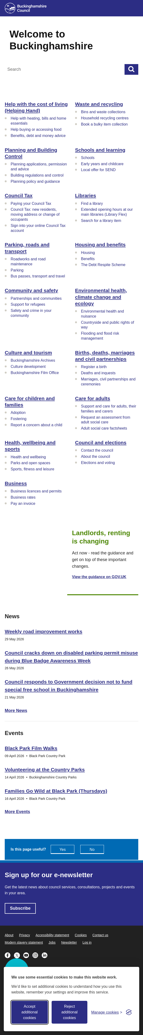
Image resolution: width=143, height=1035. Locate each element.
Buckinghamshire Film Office (35, 373)
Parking (17, 270)
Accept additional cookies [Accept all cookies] (30, 1012)
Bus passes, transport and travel (38, 276)
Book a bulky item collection (104, 124)
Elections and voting (98, 463)
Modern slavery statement (24, 942)
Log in (86, 942)
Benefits (88, 259)
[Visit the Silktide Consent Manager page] (129, 1012)
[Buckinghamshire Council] (26, 8)
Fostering (19, 419)
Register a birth (94, 367)
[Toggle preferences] (106, 1012)
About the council (95, 456)
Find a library (92, 203)
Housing (88, 253)
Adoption (18, 413)
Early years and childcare (102, 164)
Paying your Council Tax (31, 203)
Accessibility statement (52, 935)
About (9, 935)
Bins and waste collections (103, 112)
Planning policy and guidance (35, 181)
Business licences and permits (36, 491)
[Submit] (131, 69)
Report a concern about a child (36, 425)
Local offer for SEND (98, 170)
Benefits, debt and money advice (38, 136)
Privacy (24, 935)
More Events (17, 811)
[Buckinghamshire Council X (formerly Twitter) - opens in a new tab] (18, 955)
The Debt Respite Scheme (103, 265)
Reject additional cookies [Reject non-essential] (69, 1012)
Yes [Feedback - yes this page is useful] (62, 850)
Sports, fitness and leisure (32, 469)
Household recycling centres (105, 118)
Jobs (52, 942)
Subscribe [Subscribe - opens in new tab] (20, 908)
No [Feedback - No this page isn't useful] (92, 850)
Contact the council (97, 450)
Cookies (81, 935)
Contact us (100, 935)
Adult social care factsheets (104, 428)
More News (16, 710)
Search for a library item (101, 221)
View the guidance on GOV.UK (99, 577)
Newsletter (69, 942)
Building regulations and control (37, 175)
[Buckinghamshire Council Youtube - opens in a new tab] (27, 955)
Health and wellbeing (28, 457)
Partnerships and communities (36, 298)
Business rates (23, 497)
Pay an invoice (23, 503)
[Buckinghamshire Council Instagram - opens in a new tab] (37, 955)
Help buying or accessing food (36, 129)
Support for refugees (28, 304)
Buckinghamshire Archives (33, 360)
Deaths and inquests (98, 373)
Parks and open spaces (30, 463)
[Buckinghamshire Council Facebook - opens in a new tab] (9, 955)
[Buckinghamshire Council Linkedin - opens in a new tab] (46, 955)
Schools (87, 158)
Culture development (28, 367)
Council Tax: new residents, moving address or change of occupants (35, 214)
